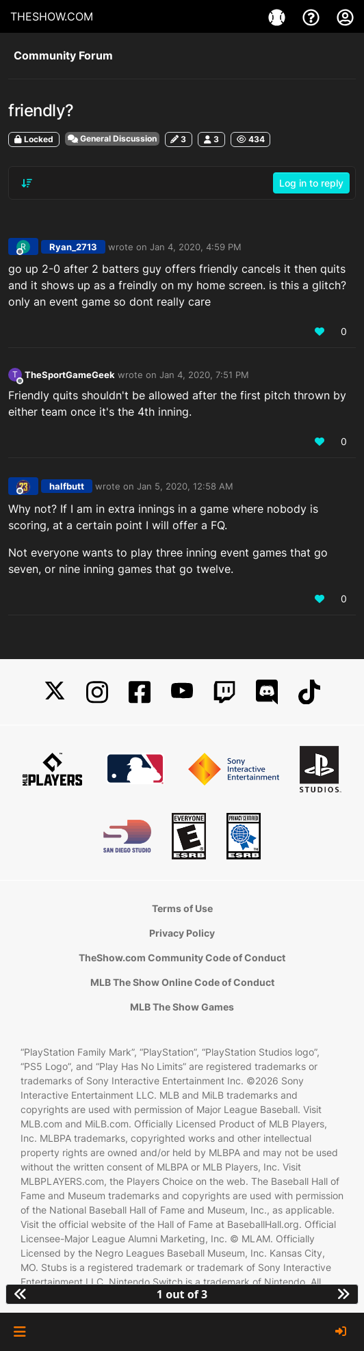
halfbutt (66, 486)
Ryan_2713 (73, 246)
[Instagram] (97, 692)
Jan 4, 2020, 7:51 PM (204, 374)
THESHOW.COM (51, 16)
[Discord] (267, 692)
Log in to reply (311, 183)
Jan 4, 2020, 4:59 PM (196, 246)
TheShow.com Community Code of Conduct (182, 957)
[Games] (278, 16)
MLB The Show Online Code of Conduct (182, 982)
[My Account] (345, 16)
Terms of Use (182, 908)
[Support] (312, 16)
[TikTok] (309, 692)
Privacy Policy (182, 933)
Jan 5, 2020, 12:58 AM (185, 486)
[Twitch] (224, 692)
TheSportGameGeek (70, 374)
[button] (19, 1332)
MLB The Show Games (182, 1007)
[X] (55, 692)
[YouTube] (182, 692)
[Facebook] (140, 692)
